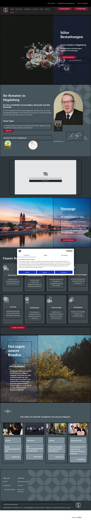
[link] (45, 173)
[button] (81, 8)
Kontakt (5, 481)
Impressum (49, 507)
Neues (11, 12)
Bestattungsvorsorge (23, 481)
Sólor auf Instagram (82, 3)
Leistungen (25, 9)
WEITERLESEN (15, 456)
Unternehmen (7, 485)
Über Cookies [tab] (64, 255)
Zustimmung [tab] (26, 255)
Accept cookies (45, 180)
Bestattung (17, 9)
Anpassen (46, 272)
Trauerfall (20, 485)
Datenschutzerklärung (59, 507)
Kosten (38, 9)
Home (11, 9)
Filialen (44, 9)
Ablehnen (27, 272)
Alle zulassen (64, 272)
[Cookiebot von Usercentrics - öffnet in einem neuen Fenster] (67, 251)
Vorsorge (33, 9)
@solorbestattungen (9, 489)
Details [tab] (45, 255)
